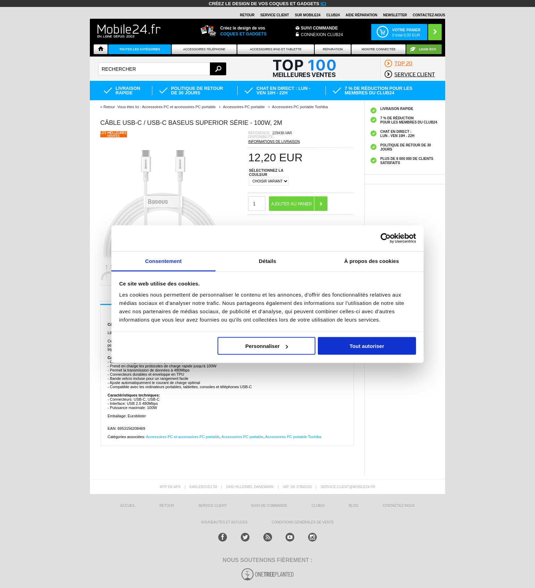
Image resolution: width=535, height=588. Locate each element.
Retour (109, 107)
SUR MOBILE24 (308, 15)
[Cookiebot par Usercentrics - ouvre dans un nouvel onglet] (385, 238)
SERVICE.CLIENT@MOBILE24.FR (348, 487)
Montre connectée (379, 49)
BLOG (353, 506)
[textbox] (162, 68)
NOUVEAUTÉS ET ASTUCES (224, 522)
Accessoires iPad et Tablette (276, 49)
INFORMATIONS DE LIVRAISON (274, 142)
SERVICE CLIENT (274, 15)
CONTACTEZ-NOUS (429, 15)
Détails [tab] (267, 261)
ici (323, 3)
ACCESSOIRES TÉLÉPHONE (204, 49)
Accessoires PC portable (242, 437)
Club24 (333, 15)
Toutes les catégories (139, 49)
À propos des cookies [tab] (371, 261)
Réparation (332, 49)
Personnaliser (266, 346)
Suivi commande (319, 28)
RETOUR (247, 15)
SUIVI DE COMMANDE (269, 506)
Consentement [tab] (163, 261)
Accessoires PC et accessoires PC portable (183, 437)
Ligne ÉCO (427, 49)
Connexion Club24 (322, 34)
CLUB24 (318, 506)
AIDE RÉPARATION (361, 15)
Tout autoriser (367, 346)
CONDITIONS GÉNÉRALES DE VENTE (303, 522)
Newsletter (395, 15)
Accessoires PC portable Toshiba (293, 437)
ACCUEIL (127, 506)
